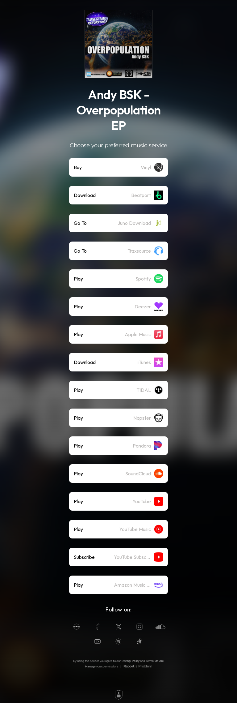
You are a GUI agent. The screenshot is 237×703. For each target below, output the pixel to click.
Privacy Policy (130, 660)
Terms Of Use (154, 660)
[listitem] (118, 167)
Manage (90, 666)
